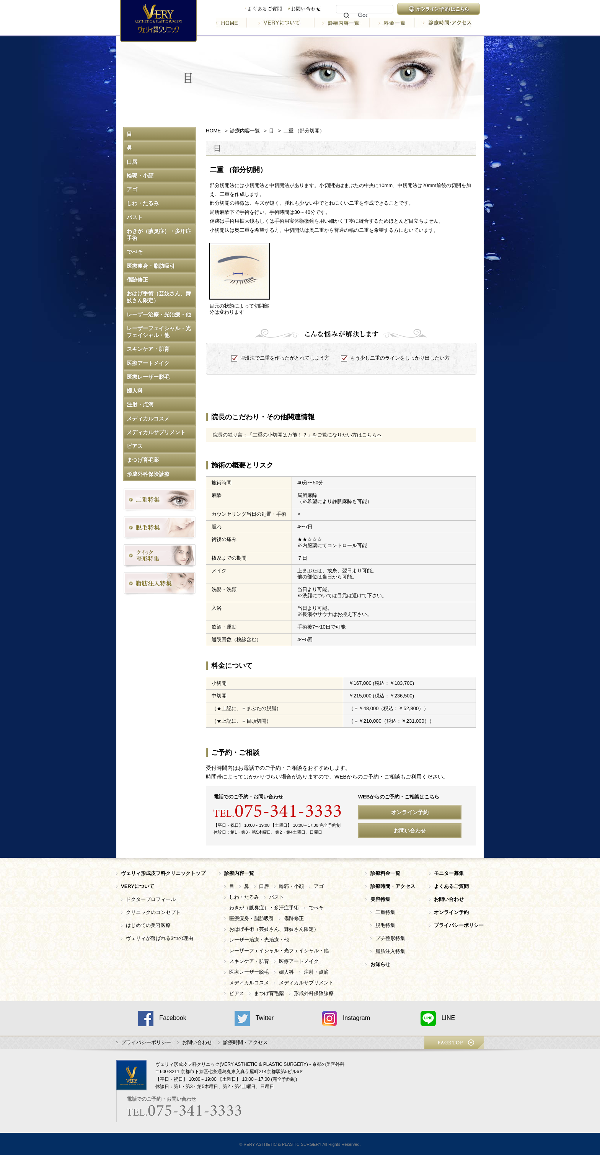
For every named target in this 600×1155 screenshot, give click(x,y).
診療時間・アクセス (443, 23)
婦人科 (135, 391)
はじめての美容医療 (148, 925)
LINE (438, 1018)
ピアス (135, 446)
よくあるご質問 (263, 9)
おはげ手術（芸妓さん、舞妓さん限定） (159, 296)
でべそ (135, 252)
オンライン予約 (410, 812)
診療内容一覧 (343, 23)
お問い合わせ (305, 9)
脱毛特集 (385, 925)
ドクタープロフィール (151, 899)
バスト (135, 217)
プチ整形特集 (390, 938)
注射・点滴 (140, 404)
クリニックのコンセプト (153, 912)
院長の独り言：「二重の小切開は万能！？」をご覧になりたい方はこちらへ (297, 435)
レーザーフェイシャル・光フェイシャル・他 (159, 331)
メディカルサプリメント (156, 432)
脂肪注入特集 (390, 951)
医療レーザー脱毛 (148, 377)
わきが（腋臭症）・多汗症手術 (159, 234)
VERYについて (281, 23)
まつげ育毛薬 (143, 460)
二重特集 (385, 912)
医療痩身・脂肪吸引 (151, 266)
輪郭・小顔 (140, 176)
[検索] (362, 15)
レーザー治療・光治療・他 (159, 314)
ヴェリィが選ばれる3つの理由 (159, 938)
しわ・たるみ (143, 203)
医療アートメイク (148, 363)
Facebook (162, 1018)
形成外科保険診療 (148, 474)
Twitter (254, 1018)
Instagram (346, 1018)
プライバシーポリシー (146, 1042)
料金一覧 (393, 23)
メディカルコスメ (148, 418)
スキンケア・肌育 (148, 349)
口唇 (132, 162)
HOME (231, 23)
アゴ (132, 189)
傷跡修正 (137, 280)
